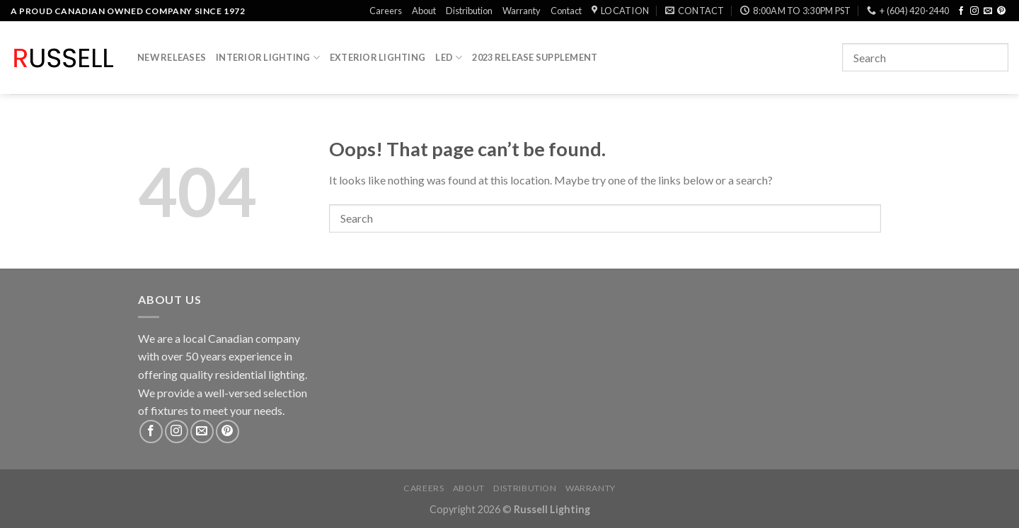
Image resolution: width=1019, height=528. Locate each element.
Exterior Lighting (377, 57)
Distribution (469, 10)
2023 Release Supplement (534, 57)
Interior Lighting (268, 57)
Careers (385, 10)
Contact (566, 10)
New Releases (171, 57)
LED (448, 57)
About (424, 10)
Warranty (521, 10)
